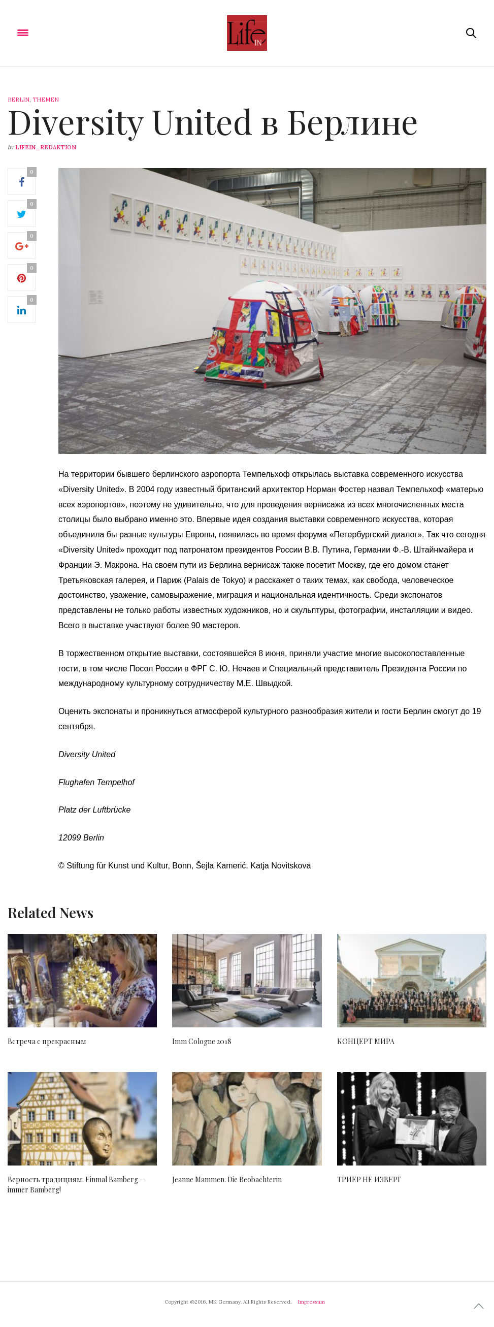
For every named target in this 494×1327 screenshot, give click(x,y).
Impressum (311, 1302)
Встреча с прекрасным (47, 1041)
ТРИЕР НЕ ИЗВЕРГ (369, 1179)
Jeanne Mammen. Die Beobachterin (227, 1179)
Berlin (18, 99)
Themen (45, 99)
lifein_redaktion (45, 147)
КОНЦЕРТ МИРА (365, 1041)
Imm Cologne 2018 (202, 1041)
